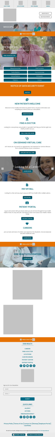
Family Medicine (15, 72)
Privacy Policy (14, 424)
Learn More (27, 172)
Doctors (7, 6)
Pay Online (34, 6)
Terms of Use (24, 424)
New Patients (45, 13)
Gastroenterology (39, 72)
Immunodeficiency (27, 414)
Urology (40, 80)
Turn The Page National (43, 431)
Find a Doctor (27, 352)
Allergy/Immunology (15, 68)
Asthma (27, 412)
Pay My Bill (27, 198)
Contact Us (34, 424)
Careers (27, 349)
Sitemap (42, 424)
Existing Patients (45, 16)
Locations (20, 6)
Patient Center (27, 360)
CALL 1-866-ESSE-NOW (27, 133)
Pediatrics (15, 80)
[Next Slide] (52, 169)
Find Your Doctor (10, 55)
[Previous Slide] (2, 169)
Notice (27, 92)
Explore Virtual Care (27, 153)
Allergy (27, 409)
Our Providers (27, 358)
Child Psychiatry (39, 68)
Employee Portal (23, 426)
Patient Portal (27, 219)
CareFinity (33, 426)
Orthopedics (39, 76)
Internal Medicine (15, 76)
